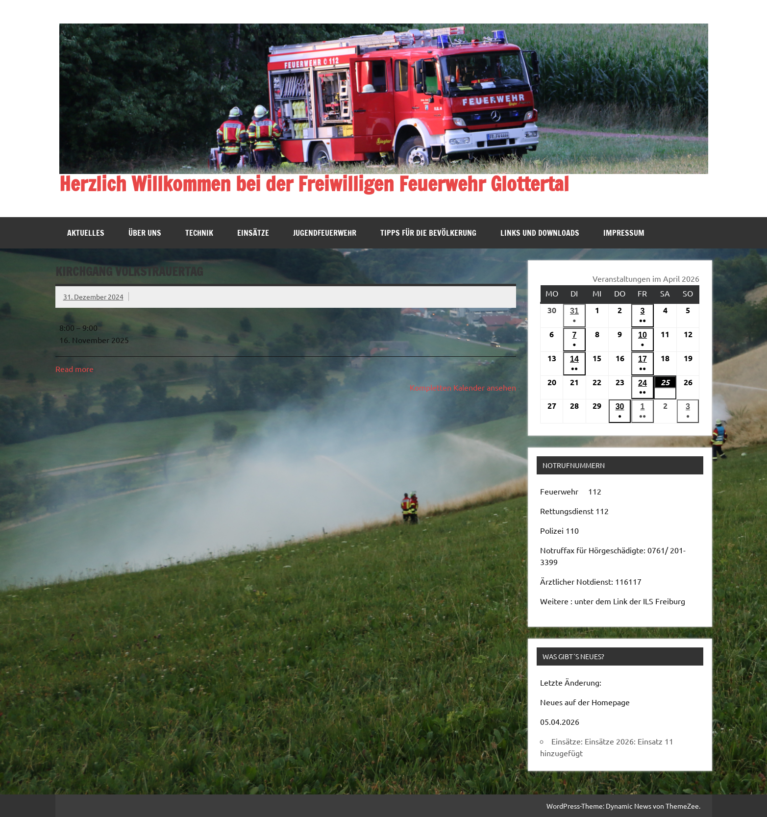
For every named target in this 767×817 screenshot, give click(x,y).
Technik (199, 232)
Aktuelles (85, 232)
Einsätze (253, 232)
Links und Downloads (539, 232)
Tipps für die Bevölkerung (428, 232)
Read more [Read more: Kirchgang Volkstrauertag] (74, 368)
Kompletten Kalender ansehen (463, 387)
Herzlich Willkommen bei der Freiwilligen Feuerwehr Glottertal (314, 184)
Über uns (144, 232)
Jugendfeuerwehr (324, 232)
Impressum (623, 232)
